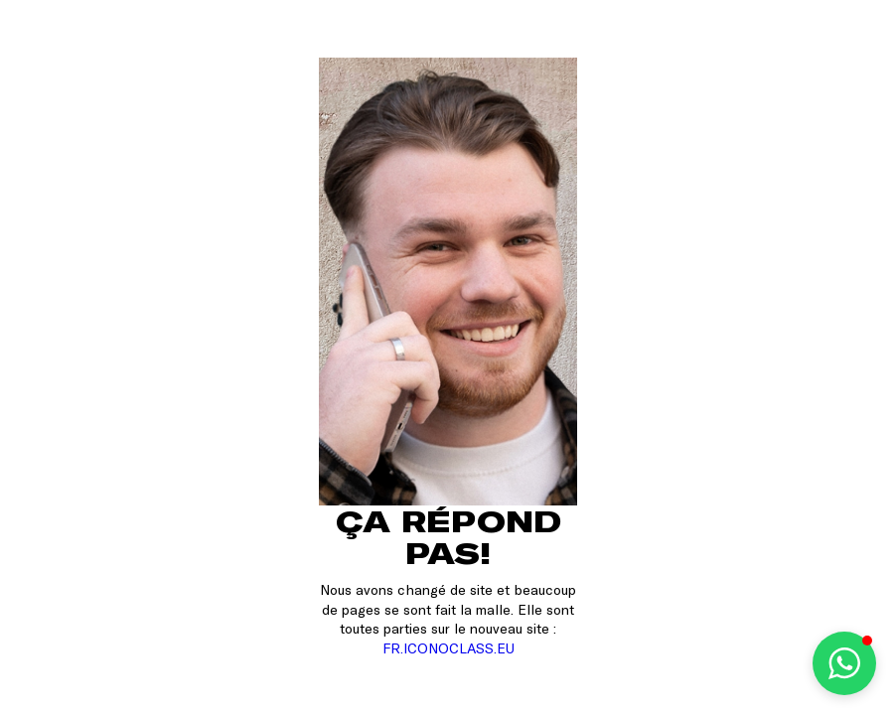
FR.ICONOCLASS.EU (448, 648)
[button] (844, 663)
